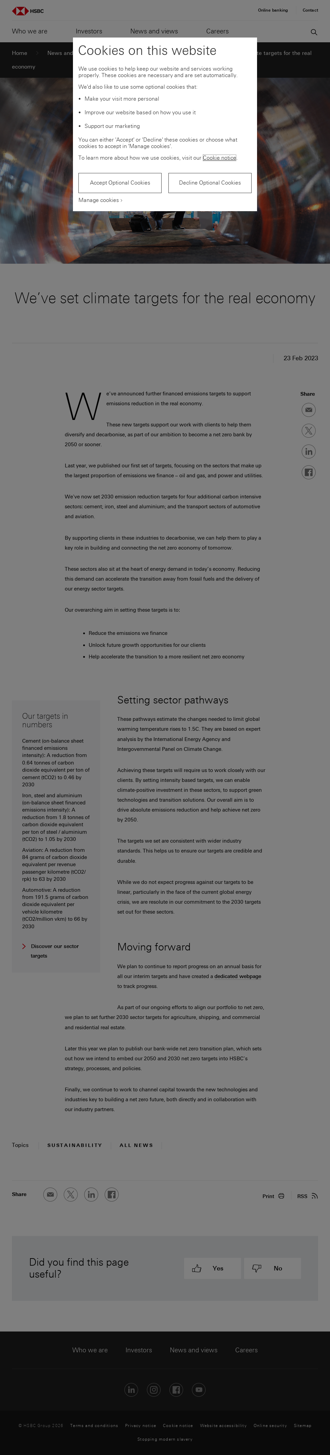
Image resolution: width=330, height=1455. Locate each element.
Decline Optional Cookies (210, 182)
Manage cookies (98, 200)
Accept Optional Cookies (120, 182)
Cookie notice (219, 158)
